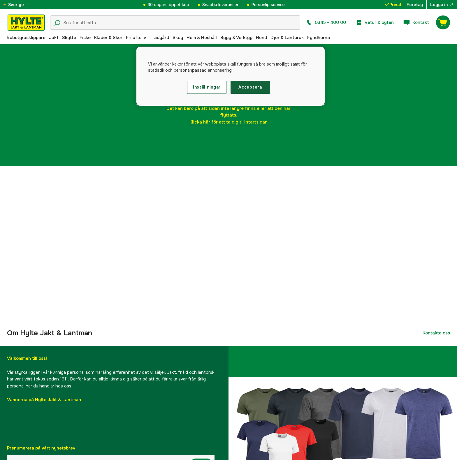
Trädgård (159, 37)
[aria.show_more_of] (21, 4)
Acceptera (250, 87)
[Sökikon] (57, 23)
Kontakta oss (436, 333)
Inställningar (207, 87)
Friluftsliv (136, 37)
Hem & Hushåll (202, 37)
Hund (261, 37)
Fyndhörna (318, 37)
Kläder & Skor (108, 37)
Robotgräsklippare (26, 37)
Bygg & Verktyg (236, 37)
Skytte (69, 37)
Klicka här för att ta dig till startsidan (228, 122)
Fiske (85, 37)
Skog (178, 37)
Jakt (54, 37)
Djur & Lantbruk (287, 37)
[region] (230, 76)
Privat (393, 4)
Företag (415, 4)
